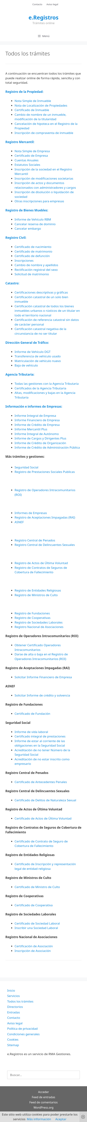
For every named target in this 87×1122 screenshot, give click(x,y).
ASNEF (19, 522)
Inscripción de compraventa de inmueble (44, 133)
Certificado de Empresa (31, 155)
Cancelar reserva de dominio (35, 224)
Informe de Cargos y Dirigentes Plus (40, 438)
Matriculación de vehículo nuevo (38, 361)
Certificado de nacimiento (33, 247)
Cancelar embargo (28, 228)
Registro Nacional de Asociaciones (39, 627)
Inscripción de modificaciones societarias (44, 178)
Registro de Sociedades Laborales (39, 622)
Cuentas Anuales (26, 160)
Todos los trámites (20, 1001)
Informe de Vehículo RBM (33, 219)
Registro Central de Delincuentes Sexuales (45, 545)
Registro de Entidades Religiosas (38, 590)
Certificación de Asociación (34, 946)
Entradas (13, 1012)
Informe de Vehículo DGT (33, 352)
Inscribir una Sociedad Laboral (36, 928)
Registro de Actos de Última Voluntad (41, 563)
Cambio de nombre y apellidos (36, 265)
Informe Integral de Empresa (35, 416)
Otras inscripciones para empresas (39, 201)
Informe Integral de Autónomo (37, 434)
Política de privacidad (22, 1028)
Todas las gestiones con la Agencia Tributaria (47, 384)
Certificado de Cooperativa (34, 905)
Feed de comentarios (43, 1102)
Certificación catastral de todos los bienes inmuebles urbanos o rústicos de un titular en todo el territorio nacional (47, 310)
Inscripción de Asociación (33, 951)
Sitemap (13, 1045)
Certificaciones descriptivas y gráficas (41, 292)
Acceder (43, 1092)
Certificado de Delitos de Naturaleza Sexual (45, 800)
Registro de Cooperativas (33, 618)
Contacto (37, 4)
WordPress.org (44, 1107)
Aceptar (61, 1119)
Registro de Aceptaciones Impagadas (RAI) (45, 517)
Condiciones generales (23, 1034)
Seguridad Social (26, 467)
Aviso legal (52, 4)
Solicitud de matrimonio (32, 274)
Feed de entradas (43, 1097)
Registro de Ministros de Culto (36, 595)
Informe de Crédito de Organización (40, 443)
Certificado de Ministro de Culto (37, 887)
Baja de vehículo (26, 365)
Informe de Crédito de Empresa (37, 425)
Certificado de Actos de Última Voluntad (43, 818)
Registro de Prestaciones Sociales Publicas (45, 472)
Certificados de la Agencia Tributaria (40, 388)
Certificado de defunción (32, 256)
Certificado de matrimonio (33, 251)
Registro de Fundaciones (32, 613)
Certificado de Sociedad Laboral (37, 923)
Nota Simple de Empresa (32, 151)
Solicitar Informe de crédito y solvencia (42, 695)
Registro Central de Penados (35, 540)
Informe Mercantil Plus (31, 429)
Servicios (13, 996)
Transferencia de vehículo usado (38, 356)
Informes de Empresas (31, 513)
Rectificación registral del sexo (36, 270)
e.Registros (44, 17)
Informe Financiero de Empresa (37, 420)
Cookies (13, 1039)
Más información (39, 1119)
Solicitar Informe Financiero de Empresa (43, 677)
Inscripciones (24, 260)
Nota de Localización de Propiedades (41, 105)
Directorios (15, 1007)
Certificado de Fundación (32, 714)
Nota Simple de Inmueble (33, 101)
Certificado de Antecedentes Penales (41, 782)
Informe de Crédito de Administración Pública (47, 447)
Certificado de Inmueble (32, 110)
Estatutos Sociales (27, 165)
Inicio (11, 990)
